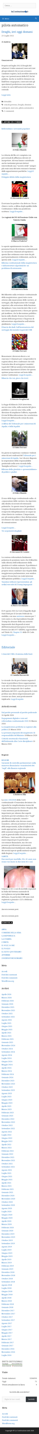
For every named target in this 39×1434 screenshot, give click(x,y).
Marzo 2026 (7, 998)
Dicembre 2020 (8, 1196)
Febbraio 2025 (8, 1039)
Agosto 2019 (7, 1247)
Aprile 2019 (6, 1259)
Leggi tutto (6, 95)
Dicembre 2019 (8, 1234)
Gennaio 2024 (7, 1077)
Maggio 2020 (7, 1218)
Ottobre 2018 (7, 1279)
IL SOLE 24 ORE (8, 945)
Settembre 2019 (8, 1243)
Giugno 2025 (7, 1026)
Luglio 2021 (6, 1173)
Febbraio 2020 (8, 1227)
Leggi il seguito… (17, 211)
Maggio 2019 (7, 1256)
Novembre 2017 (8, 1314)
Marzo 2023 (7, 1109)
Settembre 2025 (8, 1017)
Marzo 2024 (7, 1071)
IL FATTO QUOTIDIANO (11, 952)
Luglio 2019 (6, 1250)
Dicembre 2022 (8, 1119)
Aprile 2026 (6, 994)
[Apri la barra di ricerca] (36, 18)
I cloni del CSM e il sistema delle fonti (17, 654)
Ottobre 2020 (7, 1202)
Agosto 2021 (7, 1170)
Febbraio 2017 (8, 1342)
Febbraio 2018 (8, 1304)
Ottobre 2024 (7, 1049)
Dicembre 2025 (8, 1007)
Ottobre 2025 (7, 1014)
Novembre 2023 (8, 1084)
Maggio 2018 (7, 1295)
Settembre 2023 (8, 1090)
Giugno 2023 (7, 1100)
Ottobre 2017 (7, 1317)
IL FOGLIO (6, 948)
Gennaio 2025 (7, 1042)
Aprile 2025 (6, 1033)
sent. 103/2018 (10, 800)
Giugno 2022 (7, 1138)
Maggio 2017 (7, 1333)
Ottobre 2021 (7, 1164)
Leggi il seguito (17, 699)
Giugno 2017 (7, 1330)
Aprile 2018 (6, 1298)
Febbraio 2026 (8, 1001)
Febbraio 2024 (8, 1074)
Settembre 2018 (8, 1282)
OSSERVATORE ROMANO (12, 958)
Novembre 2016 (8, 1352)
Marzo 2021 (7, 1186)
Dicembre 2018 (8, 1272)
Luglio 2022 (6, 1135)
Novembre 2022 (8, 1122)
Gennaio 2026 (7, 1004)
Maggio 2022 (7, 1141)
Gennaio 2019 (7, 1269)
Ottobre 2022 (7, 1125)
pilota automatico (26, 108)
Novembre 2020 (8, 1199)
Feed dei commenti (9, 978)
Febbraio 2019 (8, 1266)
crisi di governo (10, 105)
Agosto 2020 (7, 1208)
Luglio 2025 (6, 1023)
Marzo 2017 (7, 1339)
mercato (14, 108)
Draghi (21, 105)
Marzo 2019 (7, 1263)
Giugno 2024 (7, 1061)
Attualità (7, 102)
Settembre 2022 (8, 1128)
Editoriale (8, 647)
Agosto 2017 (7, 1323)
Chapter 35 (17, 632)
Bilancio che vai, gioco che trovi (15, 378)
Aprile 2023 (6, 1106)
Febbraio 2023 (8, 1113)
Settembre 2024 (8, 1052)
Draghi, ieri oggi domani (17, 31)
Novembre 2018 (8, 1275)
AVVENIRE (6, 955)
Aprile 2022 (6, 1144)
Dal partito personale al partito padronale (19, 712)
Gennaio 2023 (7, 1116)
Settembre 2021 (8, 1167)
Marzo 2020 (7, 1224)
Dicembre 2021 (8, 1157)
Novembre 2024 (8, 1045)
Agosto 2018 (7, 1285)
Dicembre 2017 (8, 1311)
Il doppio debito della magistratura (16, 177)
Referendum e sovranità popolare (16, 129)
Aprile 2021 (6, 1183)
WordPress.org (8, 981)
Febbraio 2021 (8, 1189)
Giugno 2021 (7, 1176)
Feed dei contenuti (9, 975)
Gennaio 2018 (7, 1307)
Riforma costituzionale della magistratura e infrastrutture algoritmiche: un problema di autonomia (19, 265)
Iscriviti (31, 1399)
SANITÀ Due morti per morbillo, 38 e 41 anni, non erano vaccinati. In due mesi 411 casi (19, 859)
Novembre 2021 (8, 1160)
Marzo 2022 (7, 1148)
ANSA (4, 929)
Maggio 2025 (7, 1030)
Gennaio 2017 (7, 1346)
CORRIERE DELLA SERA (11, 933)
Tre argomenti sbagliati (11, 531)
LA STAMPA (6, 939)
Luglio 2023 (6, 1097)
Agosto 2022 (7, 1132)
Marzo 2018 (7, 1301)
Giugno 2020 (7, 1215)
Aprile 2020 (6, 1221)
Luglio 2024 (6, 1058)
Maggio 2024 (7, 1065)
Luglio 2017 (6, 1326)
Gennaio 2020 (7, 1231)
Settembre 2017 (8, 1320)
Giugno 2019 (7, 1253)
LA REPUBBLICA (8, 936)
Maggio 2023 (7, 1103)
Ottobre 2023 (7, 1087)
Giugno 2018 (7, 1291)
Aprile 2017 (6, 1336)
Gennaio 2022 (7, 1154)
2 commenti (9, 111)
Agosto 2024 (7, 1055)
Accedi (4, 971)
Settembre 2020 (8, 1205)
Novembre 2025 (8, 1010)
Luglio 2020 (6, 1211)
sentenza (20, 616)
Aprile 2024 (6, 1068)
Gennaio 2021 (7, 1192)
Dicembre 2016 (8, 1349)
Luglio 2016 (6, 1355)
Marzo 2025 (7, 1036)
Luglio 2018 (6, 1288)
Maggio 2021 (7, 1180)
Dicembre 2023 (8, 1081)
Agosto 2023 (7, 1093)
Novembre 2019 (8, 1237)
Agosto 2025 (7, 1020)
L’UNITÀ (5, 942)
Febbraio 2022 (8, 1151)
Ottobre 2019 (7, 1240)
